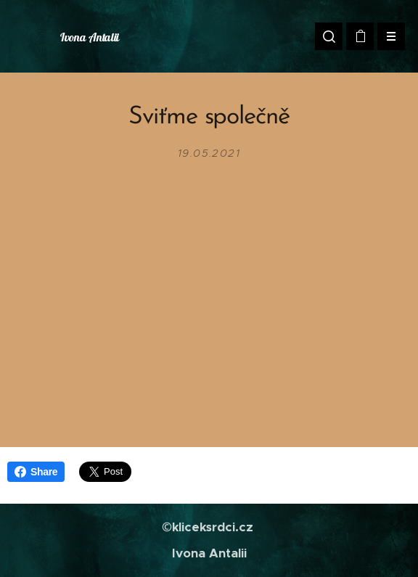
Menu (386, 36)
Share (36, 472)
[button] (329, 36)
